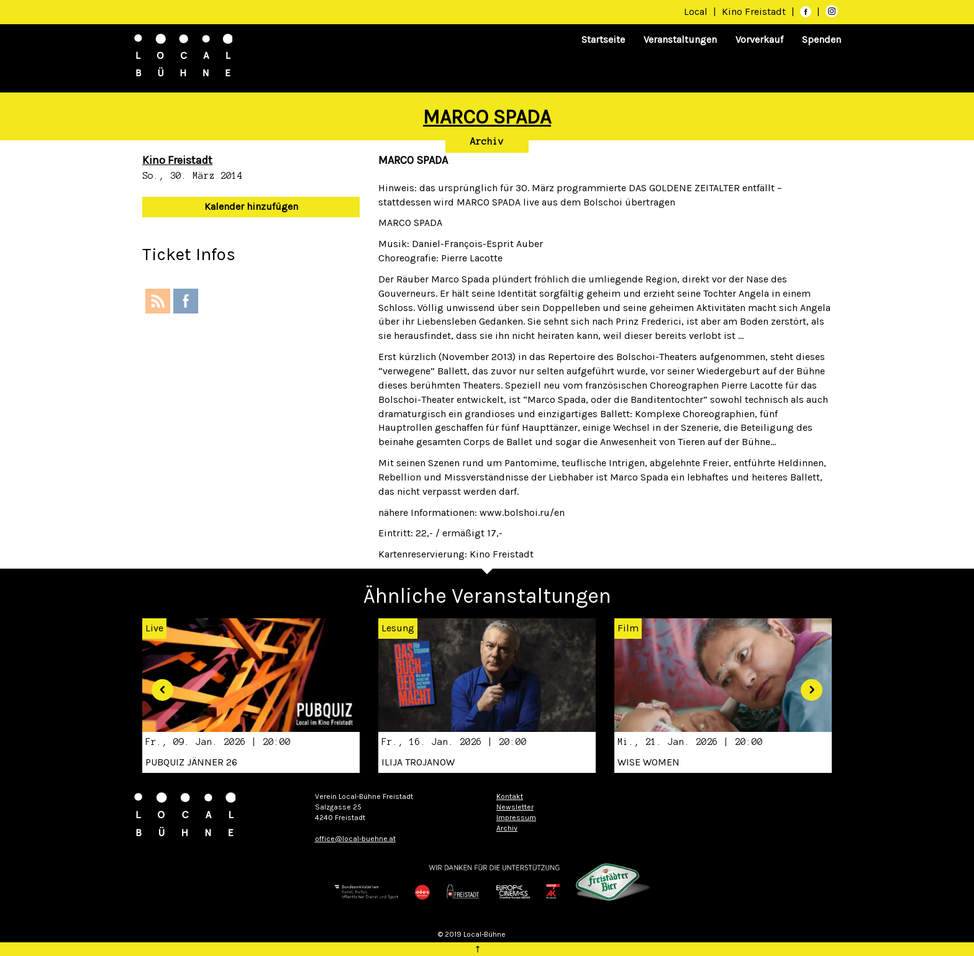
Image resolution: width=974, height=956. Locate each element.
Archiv (487, 142)
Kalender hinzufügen (251, 206)
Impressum (516, 817)
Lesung (397, 628)
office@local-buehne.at (355, 838)
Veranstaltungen (680, 39)
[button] (158, 685)
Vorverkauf (759, 39)
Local (696, 11)
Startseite (603, 39)
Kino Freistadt (755, 11)
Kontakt (509, 796)
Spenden (821, 39)
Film (628, 628)
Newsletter (515, 807)
